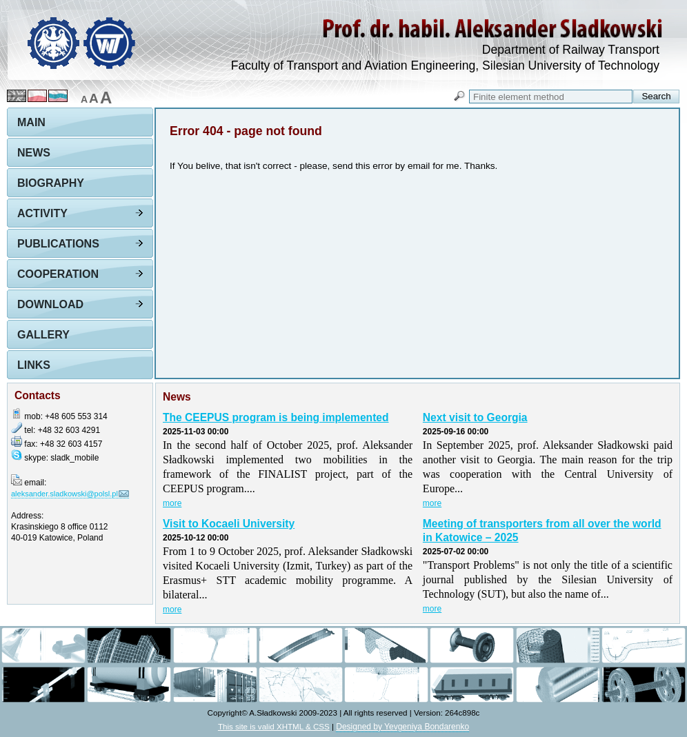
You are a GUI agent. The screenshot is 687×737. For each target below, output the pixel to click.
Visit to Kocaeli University (229, 523)
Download (50, 304)
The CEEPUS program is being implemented (276, 417)
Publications (58, 244)
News (33, 153)
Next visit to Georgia (475, 417)
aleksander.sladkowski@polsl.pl (64, 493)
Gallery (43, 335)
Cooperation (58, 274)
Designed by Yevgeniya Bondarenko (402, 726)
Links (33, 365)
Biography (50, 183)
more (172, 503)
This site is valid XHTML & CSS (274, 726)
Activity (42, 213)
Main (31, 122)
